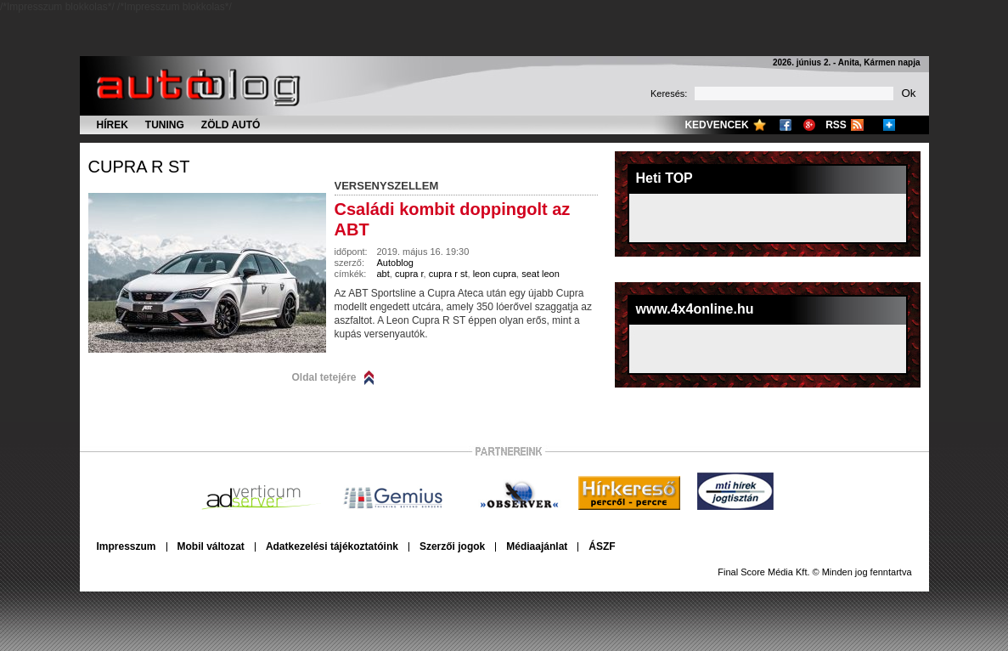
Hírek (112, 125)
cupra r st (139, 166)
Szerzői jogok (452, 546)
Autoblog (395, 263)
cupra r (409, 274)
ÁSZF (601, 546)
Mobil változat (211, 546)
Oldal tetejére (324, 377)
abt (383, 274)
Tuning (164, 125)
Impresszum (126, 546)
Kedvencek (716, 125)
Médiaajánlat (536, 546)
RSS (836, 125)
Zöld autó (231, 125)
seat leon (540, 274)
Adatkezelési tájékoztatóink (332, 546)
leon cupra (494, 274)
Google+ (809, 125)
